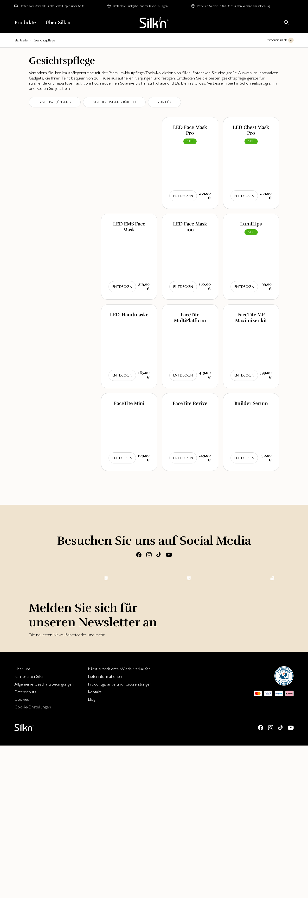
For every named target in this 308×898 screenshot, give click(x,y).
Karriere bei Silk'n (29, 828)
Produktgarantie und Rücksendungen (120, 836)
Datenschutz (25, 844)
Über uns (22, 821)
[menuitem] (44, 821)
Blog (91, 851)
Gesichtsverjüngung (55, 102)
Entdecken (183, 196)
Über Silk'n (58, 23)
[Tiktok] (158, 554)
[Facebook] (138, 554)
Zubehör (164, 102)
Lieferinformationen (105, 828)
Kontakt (95, 844)
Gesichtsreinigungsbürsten (114, 102)
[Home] (154, 22)
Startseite (21, 40)
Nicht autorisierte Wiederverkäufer (119, 821)
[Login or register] (286, 22)
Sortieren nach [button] (276, 40)
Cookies (21, 851)
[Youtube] (169, 554)
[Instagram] (149, 554)
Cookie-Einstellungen (32, 859)
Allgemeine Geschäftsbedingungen (44, 836)
